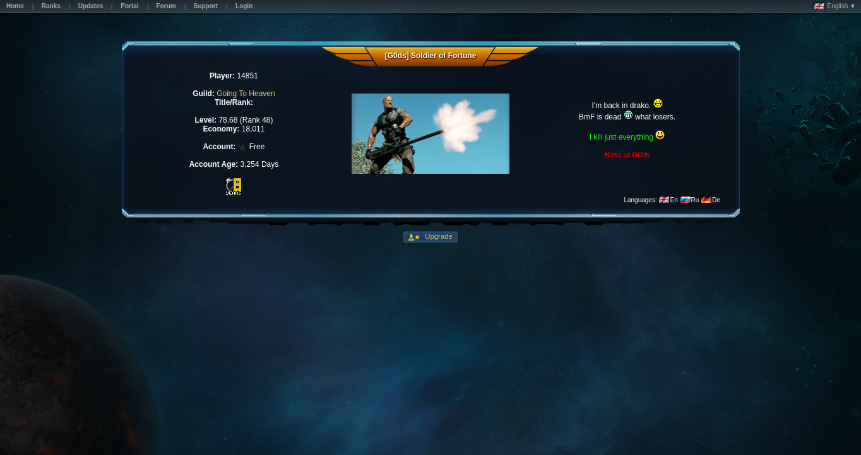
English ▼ (835, 6)
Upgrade (438, 236)
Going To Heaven (246, 93)
